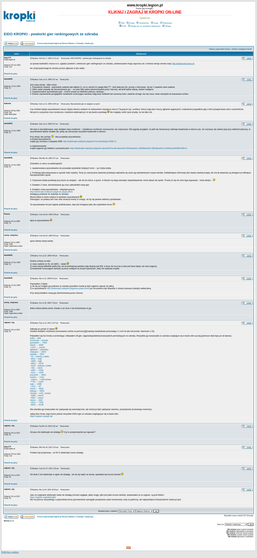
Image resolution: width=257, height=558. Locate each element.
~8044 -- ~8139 (36, 405)
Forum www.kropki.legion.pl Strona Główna (56, 43)
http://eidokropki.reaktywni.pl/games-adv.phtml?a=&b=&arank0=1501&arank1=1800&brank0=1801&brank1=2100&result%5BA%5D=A (128, 148)
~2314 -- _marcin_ (38, 347)
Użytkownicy (142, 23)
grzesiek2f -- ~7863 (38, 343)
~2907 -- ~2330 (36, 370)
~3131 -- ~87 (35, 386)
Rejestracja (166, 23)
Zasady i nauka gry (85, 43)
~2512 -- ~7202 (36, 402)
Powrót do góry (10, 74)
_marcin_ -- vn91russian (40, 379)
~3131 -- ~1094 (36, 372)
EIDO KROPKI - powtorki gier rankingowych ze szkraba (51, 34)
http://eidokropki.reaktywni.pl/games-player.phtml (51, 192)
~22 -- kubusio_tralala (39, 356)
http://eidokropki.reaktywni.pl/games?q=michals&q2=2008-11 (89, 141)
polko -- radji (35, 338)
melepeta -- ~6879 (38, 352)
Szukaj (130, 23)
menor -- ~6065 (36, 345)
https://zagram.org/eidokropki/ (43, 497)
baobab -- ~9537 (37, 354)
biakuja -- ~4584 (37, 391)
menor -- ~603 (36, 400)
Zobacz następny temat (242, 49)
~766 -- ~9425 (36, 368)
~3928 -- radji (36, 361)
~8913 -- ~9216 (36, 363)
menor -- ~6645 (36, 389)
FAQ (122, 23)
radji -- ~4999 (36, 384)
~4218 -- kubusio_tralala (40, 366)
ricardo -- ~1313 (37, 377)
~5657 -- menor (36, 398)
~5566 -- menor (36, 395)
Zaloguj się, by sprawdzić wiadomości (144, 26)
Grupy (154, 23)
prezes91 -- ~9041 (38, 375)
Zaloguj (166, 26)
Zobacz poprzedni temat (219, 49)
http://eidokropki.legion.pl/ (183, 64)
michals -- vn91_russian (40, 393)
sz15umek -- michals (39, 340)
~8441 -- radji (36, 359)
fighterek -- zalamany (39, 349)
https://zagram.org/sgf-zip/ (41, 416)
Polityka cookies (10, 552)
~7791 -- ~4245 (36, 382)
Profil (122, 26)
